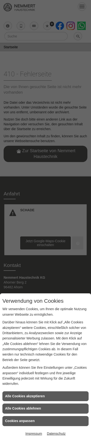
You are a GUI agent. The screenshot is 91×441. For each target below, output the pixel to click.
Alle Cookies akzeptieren (25, 396)
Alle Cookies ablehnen (23, 408)
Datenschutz (56, 433)
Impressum (33, 433)
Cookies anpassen (20, 421)
